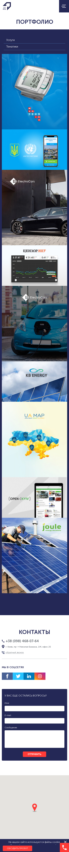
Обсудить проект (17, 848)
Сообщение (11, 727)
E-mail (8, 715)
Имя (7, 703)
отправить (34, 754)
